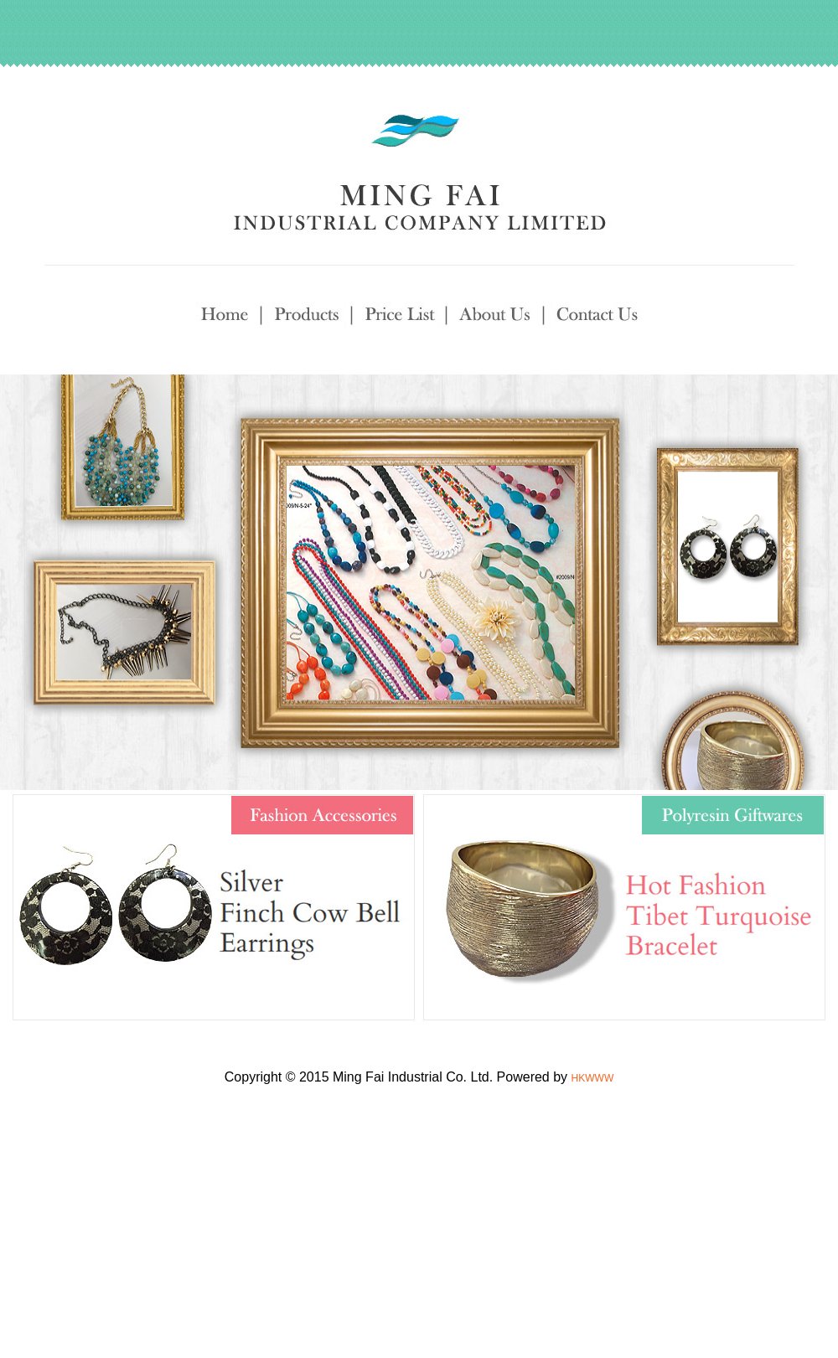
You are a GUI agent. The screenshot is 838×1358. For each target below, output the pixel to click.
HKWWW (593, 1078)
